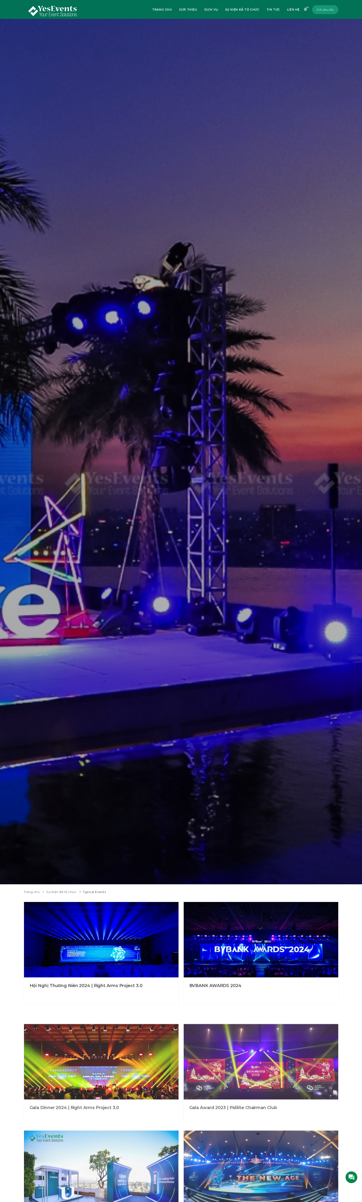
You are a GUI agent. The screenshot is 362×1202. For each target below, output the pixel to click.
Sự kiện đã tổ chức (242, 9)
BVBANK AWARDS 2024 (215, 987)
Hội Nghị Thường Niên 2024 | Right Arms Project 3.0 (86, 987)
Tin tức (273, 9)
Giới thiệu (188, 9)
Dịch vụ (211, 9)
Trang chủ (162, 9)
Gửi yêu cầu (325, 9)
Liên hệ (293, 9)
